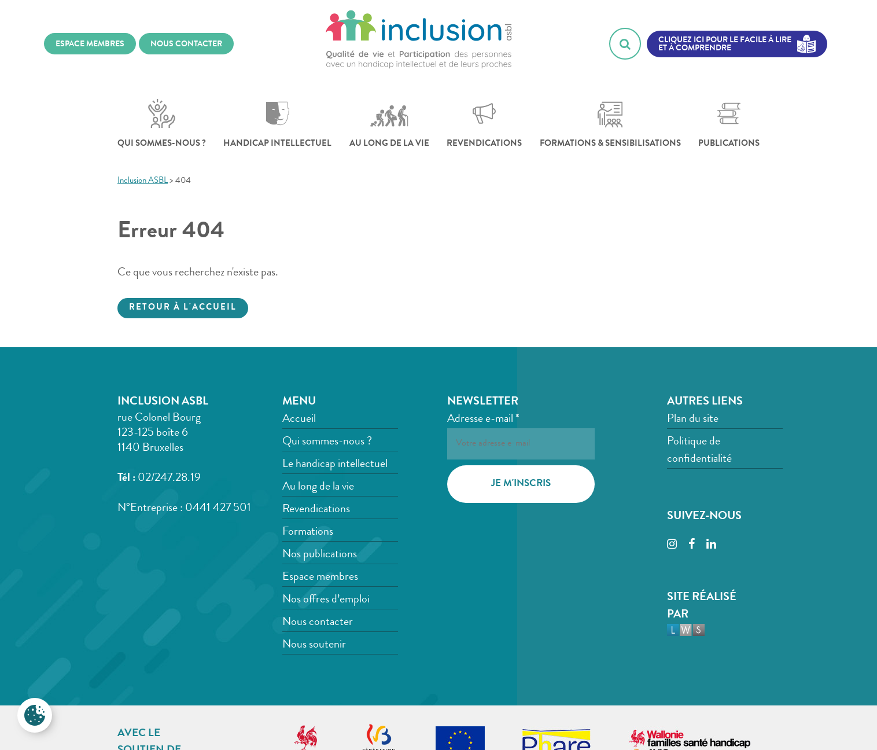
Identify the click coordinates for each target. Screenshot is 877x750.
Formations (307, 532)
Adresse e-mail (483, 419)
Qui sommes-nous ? (161, 124)
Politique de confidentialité (699, 450)
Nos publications (319, 555)
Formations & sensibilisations (610, 124)
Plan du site (692, 419)
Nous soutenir (314, 645)
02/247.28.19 (169, 478)
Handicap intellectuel (277, 124)
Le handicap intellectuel (335, 464)
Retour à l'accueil (183, 308)
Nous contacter (317, 622)
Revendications (484, 124)
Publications (729, 124)
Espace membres (320, 577)
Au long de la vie (389, 124)
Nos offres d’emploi (326, 600)
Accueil (299, 419)
